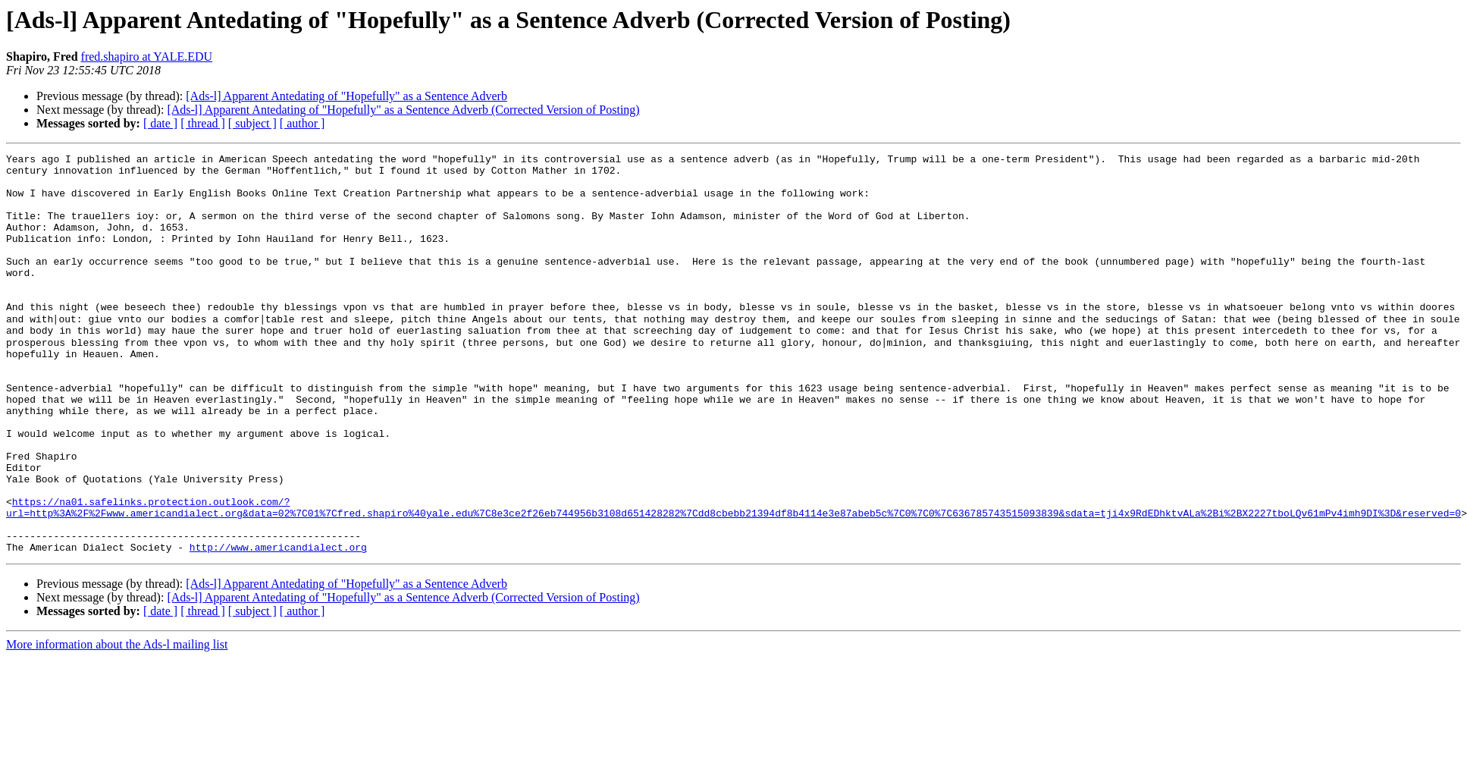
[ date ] (160, 123)
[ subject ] (252, 123)
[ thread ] (202, 123)
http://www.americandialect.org (278, 611)
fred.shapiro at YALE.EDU (147, 56)
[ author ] (302, 123)
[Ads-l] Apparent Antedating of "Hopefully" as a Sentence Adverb (346, 95)
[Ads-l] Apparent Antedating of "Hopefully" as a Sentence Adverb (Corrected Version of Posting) (403, 109)
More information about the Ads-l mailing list (116, 708)
